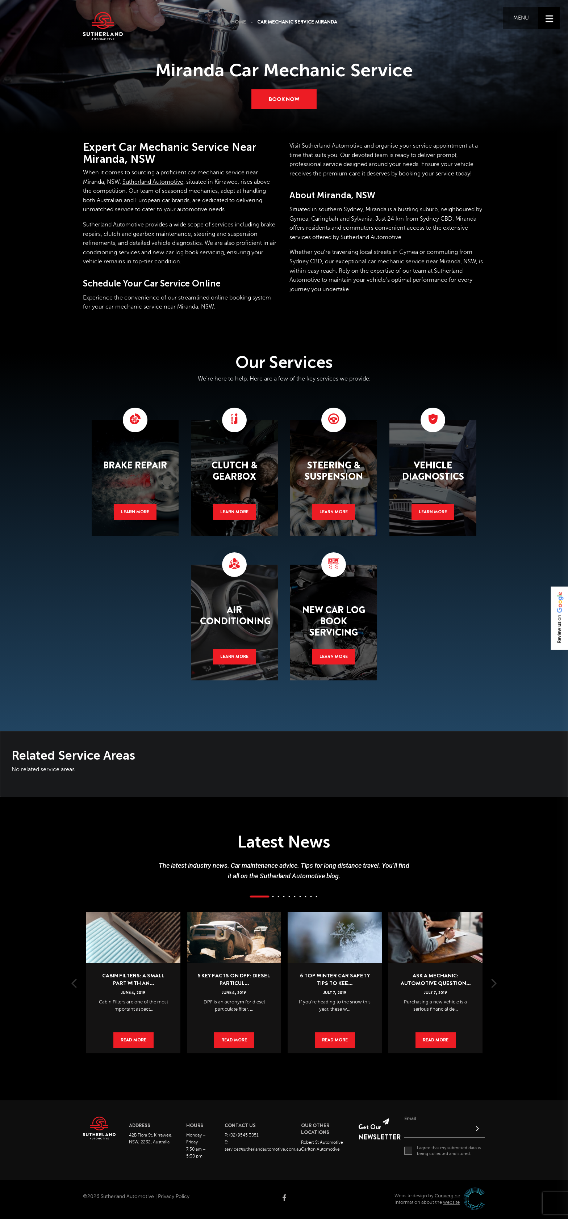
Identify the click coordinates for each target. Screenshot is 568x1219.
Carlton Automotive (320, 1149)
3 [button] (278, 897)
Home (238, 22)
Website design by (427, 1196)
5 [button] (289, 897)
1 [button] (260, 897)
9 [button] (311, 897)
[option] (133, 972)
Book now (284, 99)
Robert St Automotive (322, 1142)
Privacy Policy (173, 1197)
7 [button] (300, 897)
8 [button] (305, 897)
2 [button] (273, 897)
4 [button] (284, 897)
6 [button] (295, 897)
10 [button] (316, 897)
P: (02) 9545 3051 (242, 1135)
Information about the (427, 1202)
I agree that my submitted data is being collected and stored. (442, 1151)
